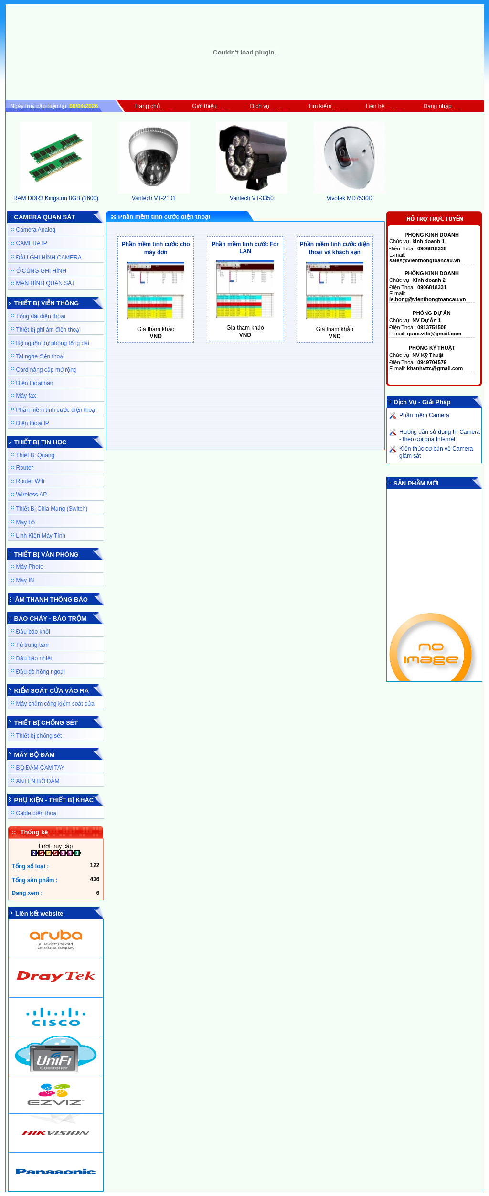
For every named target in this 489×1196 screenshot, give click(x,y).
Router (24, 467)
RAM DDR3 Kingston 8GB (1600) (55, 195)
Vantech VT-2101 (154, 195)
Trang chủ (147, 106)
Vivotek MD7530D (349, 195)
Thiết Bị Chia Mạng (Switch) (52, 509)
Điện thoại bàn (34, 383)
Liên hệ (375, 106)
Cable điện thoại (37, 813)
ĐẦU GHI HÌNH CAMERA (49, 257)
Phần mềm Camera (424, 415)
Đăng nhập (438, 106)
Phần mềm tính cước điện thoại (56, 410)
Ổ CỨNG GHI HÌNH (41, 271)
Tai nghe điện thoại (40, 356)
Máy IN (25, 580)
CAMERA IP (31, 243)
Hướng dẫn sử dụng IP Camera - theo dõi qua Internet (439, 435)
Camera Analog (36, 229)
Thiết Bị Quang (35, 455)
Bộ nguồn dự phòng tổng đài (52, 343)
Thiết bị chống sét (39, 736)
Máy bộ (25, 522)
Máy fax (26, 395)
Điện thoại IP (32, 423)
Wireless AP (31, 494)
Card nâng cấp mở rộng (46, 369)
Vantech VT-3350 (251, 195)
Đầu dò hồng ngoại (40, 671)
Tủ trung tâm (32, 645)
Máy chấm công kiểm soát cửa (55, 703)
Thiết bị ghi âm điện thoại (48, 329)
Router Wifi (30, 481)
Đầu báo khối (33, 631)
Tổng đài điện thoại (40, 316)
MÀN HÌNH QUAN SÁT (45, 283)
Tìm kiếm (320, 106)
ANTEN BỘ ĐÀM (38, 781)
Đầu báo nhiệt (34, 658)
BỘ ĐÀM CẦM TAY (40, 768)
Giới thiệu (204, 106)
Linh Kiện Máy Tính (41, 535)
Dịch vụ (260, 106)
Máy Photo (29, 566)
